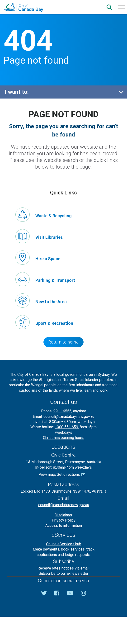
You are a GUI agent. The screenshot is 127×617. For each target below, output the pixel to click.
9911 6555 (62, 411)
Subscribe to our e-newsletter (63, 573)
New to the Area (51, 301)
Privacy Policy (63, 520)
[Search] (109, 7)
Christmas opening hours (63, 437)
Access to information (63, 525)
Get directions (73, 474)
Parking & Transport (55, 280)
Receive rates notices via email (63, 568)
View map (47, 474)
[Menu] (121, 6)
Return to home (63, 341)
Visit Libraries (49, 237)
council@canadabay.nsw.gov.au (68, 416)
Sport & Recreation (54, 323)
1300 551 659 (66, 427)
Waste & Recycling (53, 215)
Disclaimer (63, 515)
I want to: (17, 92)
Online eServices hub (63, 544)
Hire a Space (47, 258)
